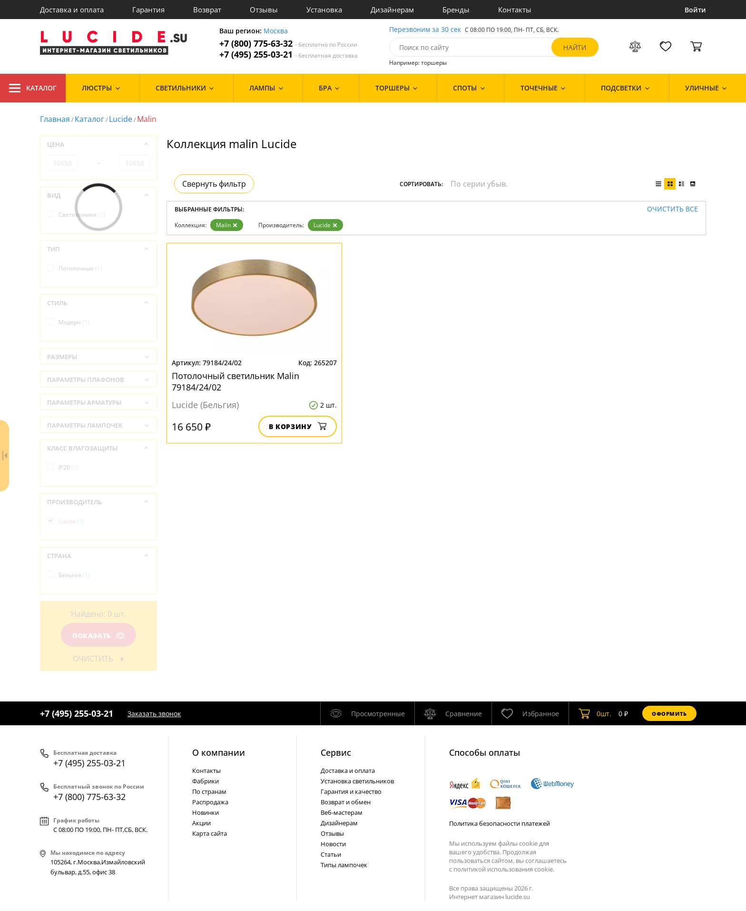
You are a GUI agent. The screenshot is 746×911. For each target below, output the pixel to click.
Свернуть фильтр (214, 184)
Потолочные (80, 268)
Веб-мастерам (342, 812)
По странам (209, 791)
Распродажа (210, 802)
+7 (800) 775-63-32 (288, 43)
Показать (98, 635)
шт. (595, 713)
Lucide (120, 119)
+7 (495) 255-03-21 (288, 54)
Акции (201, 823)
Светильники (82, 214)
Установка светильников (357, 781)
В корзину (297, 426)
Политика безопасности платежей (499, 823)
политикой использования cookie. (503, 869)
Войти (695, 9)
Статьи (331, 854)
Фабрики (205, 781)
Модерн (74, 322)
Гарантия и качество (351, 791)
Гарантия (148, 9)
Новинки (205, 812)
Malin (226, 225)
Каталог (33, 88)
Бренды (456, 9)
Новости (333, 844)
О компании (218, 752)
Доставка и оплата (72, 9)
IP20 (69, 467)
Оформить (669, 713)
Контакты (514, 9)
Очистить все (672, 209)
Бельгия (74, 575)
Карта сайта (209, 833)
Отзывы (264, 9)
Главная (55, 119)
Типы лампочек (344, 865)
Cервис (336, 752)
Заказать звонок (154, 713)
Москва (276, 31)
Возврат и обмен (346, 802)
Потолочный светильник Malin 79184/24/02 (235, 381)
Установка (324, 9)
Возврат (207, 9)
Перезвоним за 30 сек (425, 30)
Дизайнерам (392, 9)
